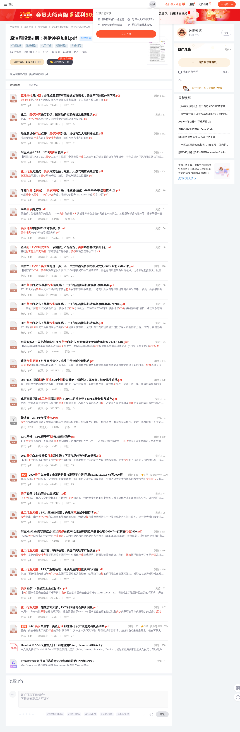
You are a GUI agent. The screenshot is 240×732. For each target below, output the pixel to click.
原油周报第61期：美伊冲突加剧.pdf (44, 39)
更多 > (228, 50)
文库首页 (14, 27)
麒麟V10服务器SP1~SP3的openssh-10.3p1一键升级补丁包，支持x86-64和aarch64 (204, 152)
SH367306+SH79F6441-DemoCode (195, 129)
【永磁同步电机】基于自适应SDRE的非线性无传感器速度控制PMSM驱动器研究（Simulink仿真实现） (204, 106)
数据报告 (31, 46)
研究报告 (61, 46)
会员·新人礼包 (175, 4)
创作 (226, 4)
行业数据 (16, 46)
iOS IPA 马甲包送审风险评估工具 (196, 137)
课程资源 (28, 27)
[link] (14, 27)
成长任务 (204, 3)
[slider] (26, 714)
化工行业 (46, 46)
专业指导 (42, 27)
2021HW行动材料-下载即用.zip (195, 122)
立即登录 (126, 34)
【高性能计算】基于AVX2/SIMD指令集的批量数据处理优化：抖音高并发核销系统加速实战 (204, 114)
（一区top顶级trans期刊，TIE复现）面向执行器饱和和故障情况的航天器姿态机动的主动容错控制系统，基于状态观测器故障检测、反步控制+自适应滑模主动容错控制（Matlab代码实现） (204, 145)
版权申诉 (86, 38)
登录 (152, 4)
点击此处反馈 (187, 178)
